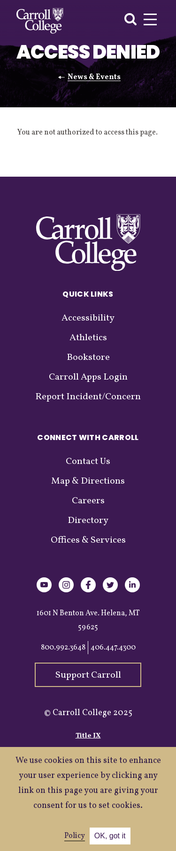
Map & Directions (88, 481)
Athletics (88, 337)
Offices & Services (88, 540)
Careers (88, 501)
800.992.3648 (63, 647)
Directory (88, 520)
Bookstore (88, 357)
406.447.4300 (113, 647)
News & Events (94, 77)
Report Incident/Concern (88, 396)
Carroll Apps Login (88, 377)
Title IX (88, 736)
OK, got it (110, 836)
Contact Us (88, 461)
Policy (74, 836)
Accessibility (88, 318)
